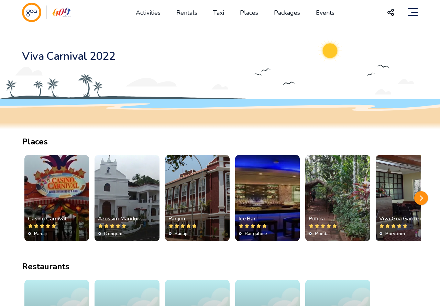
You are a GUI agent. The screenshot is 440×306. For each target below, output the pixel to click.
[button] (421, 198)
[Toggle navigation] (413, 12)
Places (249, 13)
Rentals (186, 13)
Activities (148, 13)
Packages (287, 13)
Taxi (218, 13)
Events (325, 13)
